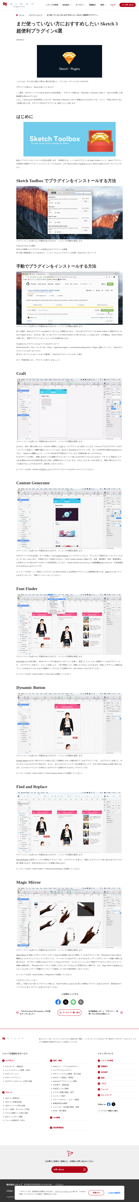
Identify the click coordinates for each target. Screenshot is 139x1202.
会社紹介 (65, 5)
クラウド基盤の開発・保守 (63, 1092)
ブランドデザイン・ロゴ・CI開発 (66, 1100)
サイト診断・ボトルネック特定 (17, 1109)
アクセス (59, 1184)
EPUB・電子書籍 (59, 1111)
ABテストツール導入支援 (15, 1106)
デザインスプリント (13, 1077)
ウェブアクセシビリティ (62, 1070)
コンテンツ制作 (59, 1096)
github (107, 572)
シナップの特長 (52, 5)
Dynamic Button (22, 761)
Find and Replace (22, 860)
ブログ (112, 5)
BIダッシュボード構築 (14, 1117)
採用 (102, 5)
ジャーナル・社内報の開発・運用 (66, 1107)
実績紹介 (92, 5)
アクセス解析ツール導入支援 (16, 1113)
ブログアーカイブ (35, 15)
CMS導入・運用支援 (61, 1085)
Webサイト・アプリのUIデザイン (66, 1066)
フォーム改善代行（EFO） (15, 1120)
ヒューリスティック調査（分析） (18, 1070)
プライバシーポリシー (63, 1191)
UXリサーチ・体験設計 (14, 1066)
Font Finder (20, 661)
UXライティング (11, 1074)
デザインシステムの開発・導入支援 (67, 1074)
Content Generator (61, 556)
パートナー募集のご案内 (109, 1111)
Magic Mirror (21, 955)
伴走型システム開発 (61, 1088)
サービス (79, 5)
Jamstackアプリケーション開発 (65, 1081)
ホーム (21, 15)
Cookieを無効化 (114, 1193)
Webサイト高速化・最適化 (63, 1077)
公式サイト (84, 164)
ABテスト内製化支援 (13, 1102)
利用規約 (10, 1191)
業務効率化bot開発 (60, 1103)
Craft (61, 446)
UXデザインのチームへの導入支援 (18, 1081)
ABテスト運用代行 (12, 1098)
